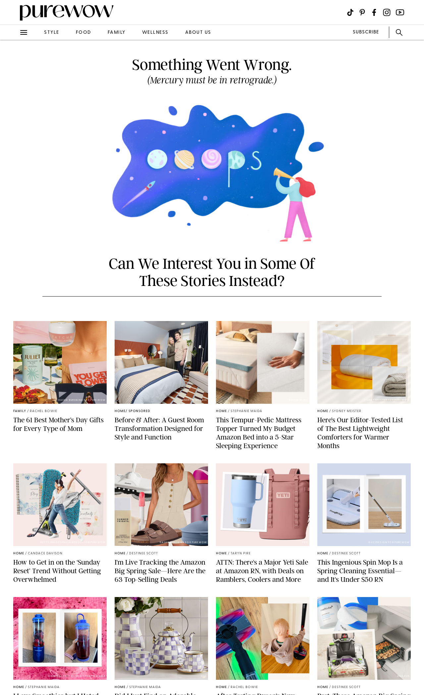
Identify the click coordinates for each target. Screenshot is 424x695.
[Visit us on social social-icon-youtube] (400, 12)
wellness (155, 32)
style (51, 32)
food (83, 32)
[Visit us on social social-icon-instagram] (387, 12)
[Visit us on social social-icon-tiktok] (350, 12)
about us (198, 32)
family (117, 32)
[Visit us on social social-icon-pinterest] (362, 12)
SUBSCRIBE (366, 32)
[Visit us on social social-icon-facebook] (374, 12)
